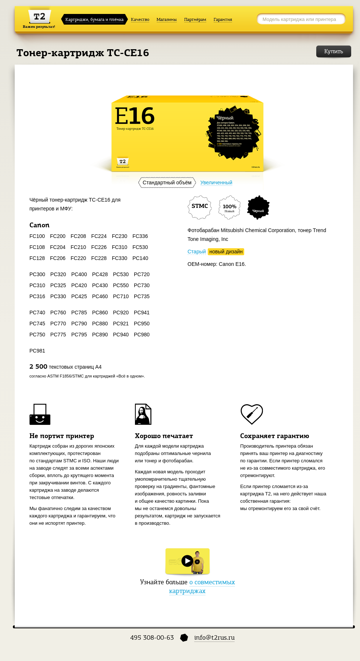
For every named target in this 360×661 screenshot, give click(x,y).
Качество (140, 19)
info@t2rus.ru (214, 637)
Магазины (167, 19)
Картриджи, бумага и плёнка (94, 19)
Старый (197, 251)
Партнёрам (195, 19)
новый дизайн (226, 251)
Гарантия (223, 19)
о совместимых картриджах (202, 586)
